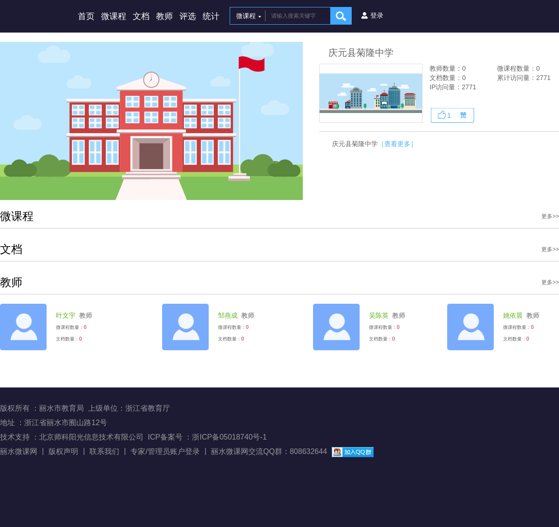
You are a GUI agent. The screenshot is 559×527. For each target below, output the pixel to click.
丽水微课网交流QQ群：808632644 (269, 451)
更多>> (550, 216)
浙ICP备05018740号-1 (229, 437)
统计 (211, 16)
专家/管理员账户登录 (164, 451)
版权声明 (63, 451)
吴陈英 (379, 315)
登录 (376, 15)
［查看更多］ (397, 143)
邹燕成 (228, 315)
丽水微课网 (18, 451)
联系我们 (104, 451)
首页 (86, 16)
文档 (141, 16)
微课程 (113, 16)
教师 (164, 16)
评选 (187, 16)
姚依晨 (513, 315)
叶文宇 (65, 315)
